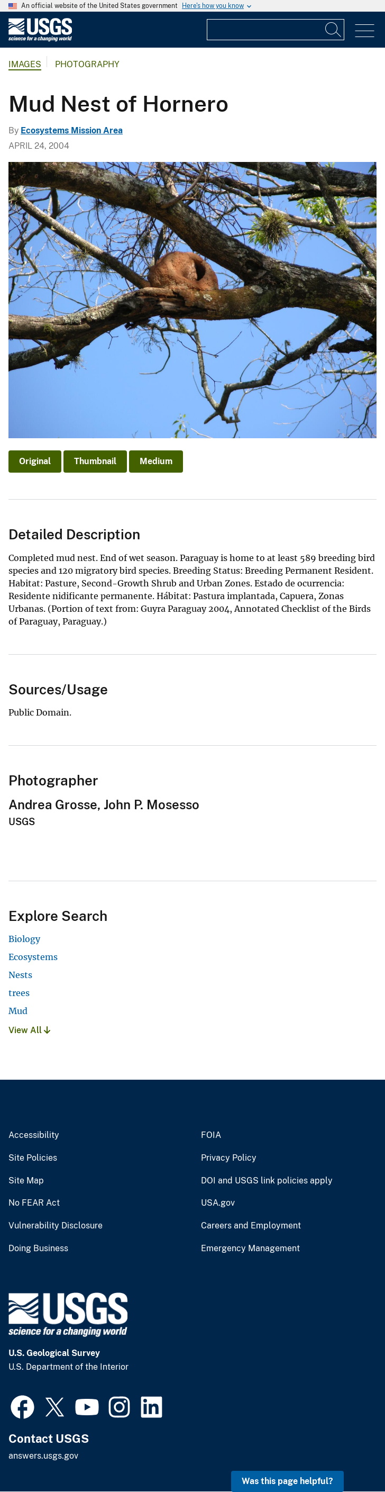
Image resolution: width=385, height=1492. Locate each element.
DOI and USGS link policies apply (267, 1181)
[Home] (40, 39)
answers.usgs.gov (43, 1456)
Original (35, 461)
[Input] (275, 29)
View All (29, 1030)
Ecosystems (33, 957)
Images (24, 64)
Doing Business (38, 1248)
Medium (156, 461)
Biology (24, 939)
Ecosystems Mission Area (72, 130)
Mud (18, 1011)
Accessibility (33, 1135)
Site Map (26, 1181)
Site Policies (32, 1158)
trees (19, 993)
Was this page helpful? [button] (287, 1481)
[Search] (333, 29)
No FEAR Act (34, 1203)
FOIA (211, 1135)
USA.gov (218, 1203)
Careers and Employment (251, 1226)
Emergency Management (250, 1248)
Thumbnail (95, 461)
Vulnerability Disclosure (55, 1226)
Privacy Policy (228, 1158)
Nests (20, 975)
